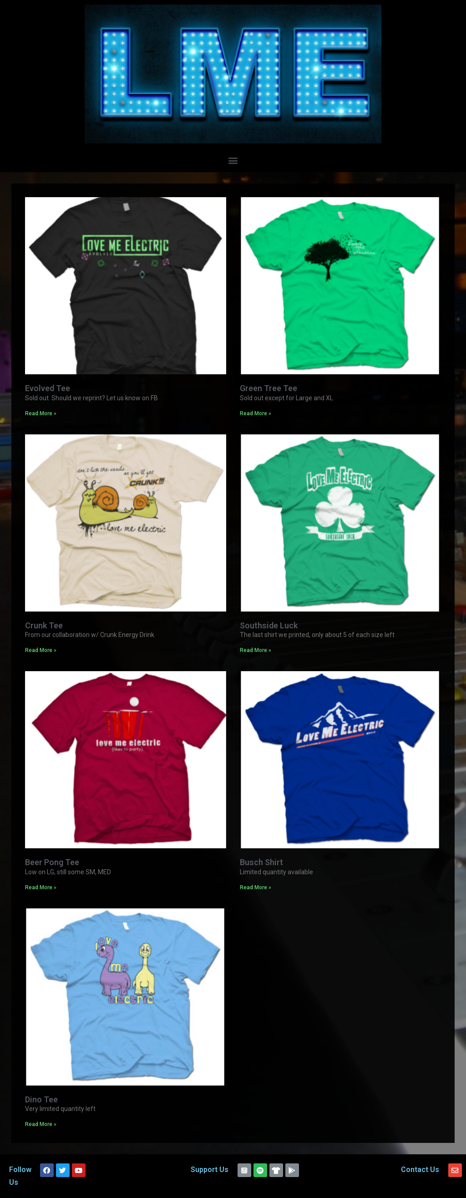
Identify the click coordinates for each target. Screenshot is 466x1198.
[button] (233, 160)
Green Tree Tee (268, 388)
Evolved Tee (47, 388)
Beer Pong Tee (52, 862)
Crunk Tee (44, 625)
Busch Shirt (261, 862)
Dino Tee (41, 1099)
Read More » (40, 413)
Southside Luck (269, 625)
